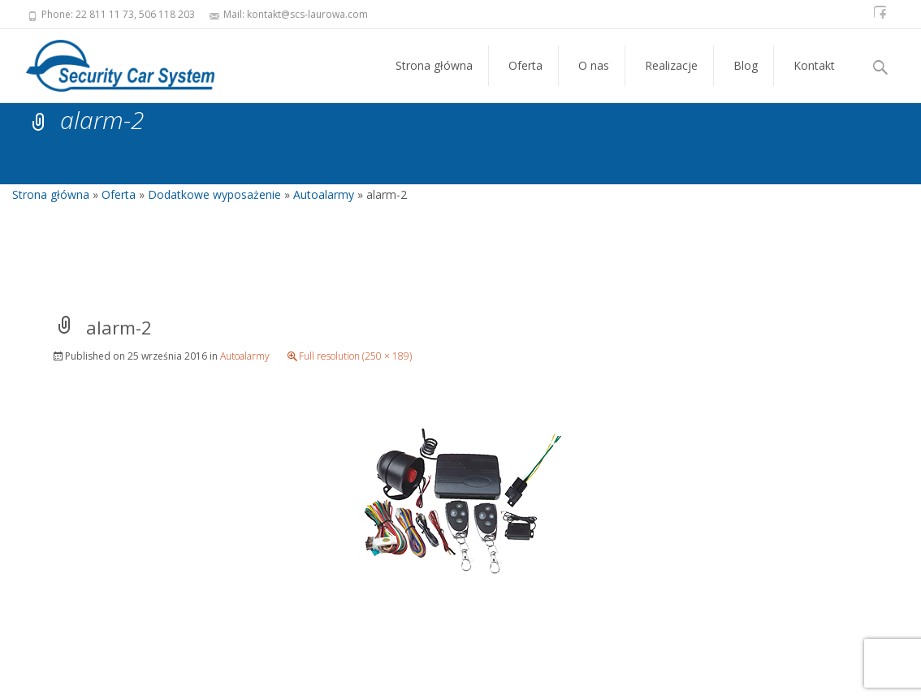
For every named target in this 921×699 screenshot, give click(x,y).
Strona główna (434, 80)
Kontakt (814, 80)
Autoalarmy (323, 194)
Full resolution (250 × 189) (355, 356)
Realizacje (671, 80)
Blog (745, 80)
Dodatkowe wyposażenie (214, 194)
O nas (593, 80)
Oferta (525, 80)
